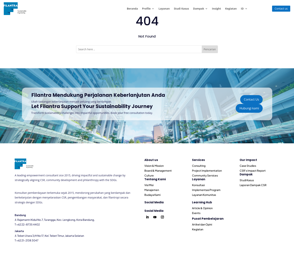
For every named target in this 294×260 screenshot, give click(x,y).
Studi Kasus (181, 8)
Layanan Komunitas (204, 194)
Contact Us (251, 99)
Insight (216, 8)
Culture (149, 175)
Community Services (205, 175)
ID (242, 8)
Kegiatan (231, 8)
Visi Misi (149, 185)
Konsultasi (198, 185)
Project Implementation (207, 170)
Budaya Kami (152, 194)
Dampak (198, 8)
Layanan (164, 8)
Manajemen (151, 190)
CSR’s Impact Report (253, 170)
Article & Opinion (202, 208)
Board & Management (158, 170)
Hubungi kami (249, 108)
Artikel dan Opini (202, 224)
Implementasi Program (206, 190)
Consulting (199, 165)
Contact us (281, 8)
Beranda (132, 8)
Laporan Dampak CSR (253, 185)
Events (196, 213)
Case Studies (248, 165)
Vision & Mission (154, 165)
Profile (146, 8)
